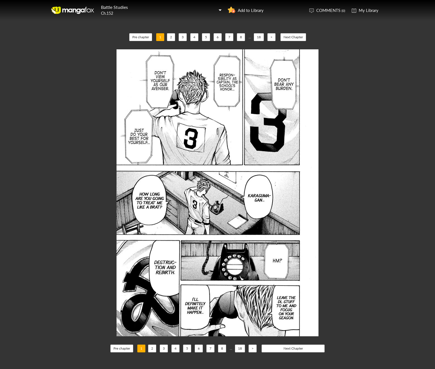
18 (259, 37)
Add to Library (251, 10)
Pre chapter (140, 37)
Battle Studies (114, 7)
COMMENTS (330, 10)
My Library (368, 10)
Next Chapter (293, 37)
